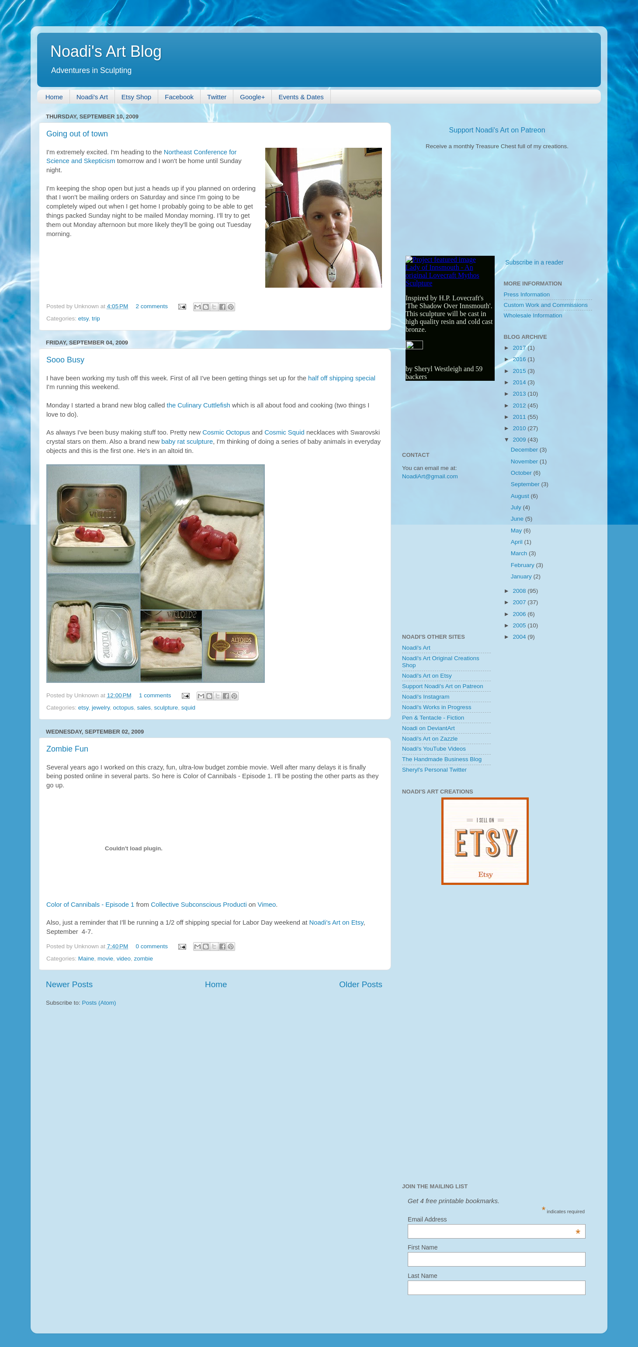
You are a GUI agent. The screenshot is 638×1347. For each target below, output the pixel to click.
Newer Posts (69, 984)
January (522, 576)
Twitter (216, 97)
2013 (520, 393)
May (517, 530)
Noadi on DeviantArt (428, 728)
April (517, 542)
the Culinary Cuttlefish (198, 405)
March (520, 553)
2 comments (152, 306)
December (525, 449)
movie (105, 958)
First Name (422, 1247)
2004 (520, 636)
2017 (520, 348)
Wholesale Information (533, 315)
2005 (520, 625)
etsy (83, 318)
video (124, 958)
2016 (520, 359)
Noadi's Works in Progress (436, 707)
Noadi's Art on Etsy (336, 922)
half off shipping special (341, 378)
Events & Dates (300, 97)
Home (54, 97)
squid (188, 707)
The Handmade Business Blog (442, 759)
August (521, 496)
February (523, 565)
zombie (143, 958)
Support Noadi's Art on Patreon (497, 130)
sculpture (166, 707)
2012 (520, 405)
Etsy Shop (136, 97)
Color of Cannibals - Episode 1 (90, 904)
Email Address (494, 1219)
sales (144, 707)
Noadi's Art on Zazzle (430, 738)
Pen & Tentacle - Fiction (433, 717)
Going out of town (77, 133)
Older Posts (360, 984)
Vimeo (267, 904)
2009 (520, 439)
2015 (520, 371)
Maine (86, 958)
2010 (520, 428)
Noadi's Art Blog (106, 51)
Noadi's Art (92, 97)
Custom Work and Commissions (546, 305)
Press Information (527, 294)
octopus (123, 707)
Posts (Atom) (99, 1002)
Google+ (252, 97)
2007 (520, 602)
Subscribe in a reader (534, 262)
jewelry (101, 707)
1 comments (155, 695)
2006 (520, 614)
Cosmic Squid (284, 432)
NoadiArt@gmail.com (430, 476)
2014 (520, 382)
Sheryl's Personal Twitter (434, 769)
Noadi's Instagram (425, 696)
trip (96, 318)
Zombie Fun (67, 749)
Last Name (422, 1275)
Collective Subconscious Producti (198, 904)
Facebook (179, 97)
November (525, 461)
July (517, 507)
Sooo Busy (65, 359)
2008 (520, 591)
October (522, 473)
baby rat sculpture (187, 441)
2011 (520, 417)
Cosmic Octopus (226, 432)
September (526, 484)
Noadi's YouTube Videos (434, 748)
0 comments (152, 946)
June (518, 518)
